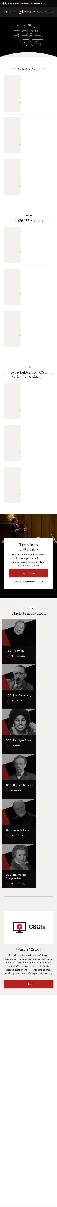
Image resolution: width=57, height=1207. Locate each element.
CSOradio (8, 11)
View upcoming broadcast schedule (28, 581)
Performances (50, 12)
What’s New (37, 12)
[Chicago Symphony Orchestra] (22, 3)
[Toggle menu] (53, 3)
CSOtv (21, 12)
